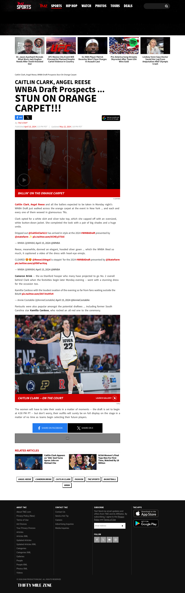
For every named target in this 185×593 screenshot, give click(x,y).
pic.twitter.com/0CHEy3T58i (48, 236)
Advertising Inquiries (64, 524)
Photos (114, 29)
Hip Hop (68, 29)
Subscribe (122, 526)
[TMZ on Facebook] (17, 5)
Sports (44, 29)
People (19, 560)
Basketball (110, 479)
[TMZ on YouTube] (109, 540)
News (22, 29)
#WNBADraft (88, 233)
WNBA (67, 485)
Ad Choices (21, 524)
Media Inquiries (62, 528)
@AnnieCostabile (80, 300)
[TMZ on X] (22, 5)
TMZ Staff (22, 122)
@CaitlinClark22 (37, 233)
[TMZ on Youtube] (27, 5)
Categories (21, 548)
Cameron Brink (43, 479)
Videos (19, 573)
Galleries (20, 556)
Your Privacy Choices (25, 528)
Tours (137, 29)
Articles (19, 532)
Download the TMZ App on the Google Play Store (146, 523)
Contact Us (60, 512)
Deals (158, 29)
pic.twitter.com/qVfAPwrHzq (31, 263)
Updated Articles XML (26, 544)
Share (50, 428)
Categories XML (23, 552)
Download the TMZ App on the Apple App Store (146, 513)
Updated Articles (23, 540)
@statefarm (21, 236)
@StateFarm (113, 259)
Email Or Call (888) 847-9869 (48, 18)
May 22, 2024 (65, 126)
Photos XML (21, 569)
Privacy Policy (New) (25, 516)
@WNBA (55, 243)
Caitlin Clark (63, 479)
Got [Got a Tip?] (24, 18)
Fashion (79, 479)
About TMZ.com (23, 512)
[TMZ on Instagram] (32, 5)
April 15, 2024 (30, 126)
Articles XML (22, 536)
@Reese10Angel (41, 259)
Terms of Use (22, 520)
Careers (58, 520)
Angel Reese (24, 479)
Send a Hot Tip (62, 516)
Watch (91, 29)
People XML (21, 564)
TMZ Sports (93, 479)
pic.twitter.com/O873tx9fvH (37, 293)
